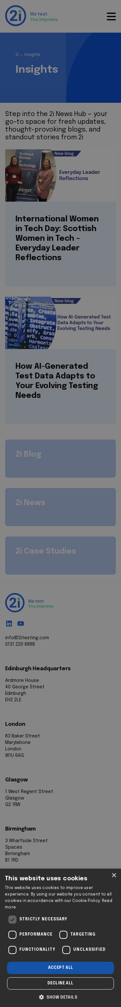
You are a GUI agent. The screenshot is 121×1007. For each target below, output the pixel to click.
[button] (60, 997)
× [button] (113, 875)
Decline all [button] (60, 983)
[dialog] (60, 938)
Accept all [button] (60, 968)
